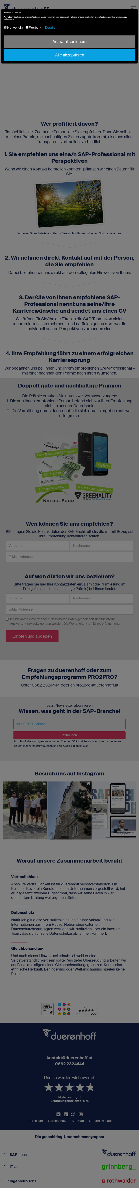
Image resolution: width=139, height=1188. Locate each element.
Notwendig (13, 28)
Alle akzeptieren (69, 55)
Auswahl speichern (69, 41)
